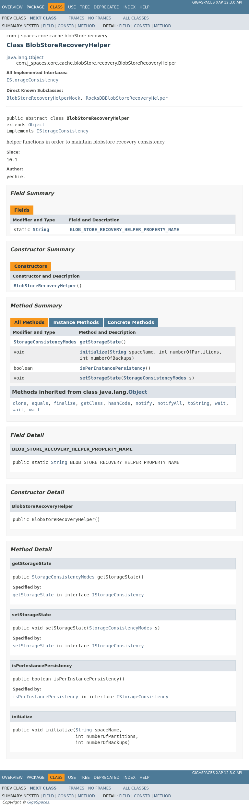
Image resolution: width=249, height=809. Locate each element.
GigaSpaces (38, 802)
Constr (66, 26)
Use (72, 7)
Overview (12, 7)
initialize (93, 352)
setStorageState (100, 377)
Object (36, 124)
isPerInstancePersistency (112, 368)
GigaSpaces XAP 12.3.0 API (217, 2)
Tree (85, 7)
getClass (92, 403)
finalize (64, 403)
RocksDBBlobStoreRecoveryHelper (127, 98)
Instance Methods (76, 322)
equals (40, 403)
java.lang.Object (24, 57)
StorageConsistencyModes (45, 341)
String (41, 229)
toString (198, 403)
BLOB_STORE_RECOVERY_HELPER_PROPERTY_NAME (124, 229)
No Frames (99, 18)
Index (130, 7)
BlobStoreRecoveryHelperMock (43, 98)
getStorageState (100, 341)
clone (19, 403)
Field (48, 26)
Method (86, 26)
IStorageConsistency (32, 79)
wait (220, 403)
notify (144, 403)
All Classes (136, 18)
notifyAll (170, 403)
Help (144, 7)
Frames (76, 18)
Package (35, 7)
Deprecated (107, 7)
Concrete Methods (131, 322)
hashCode (119, 403)
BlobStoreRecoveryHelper (45, 285)
